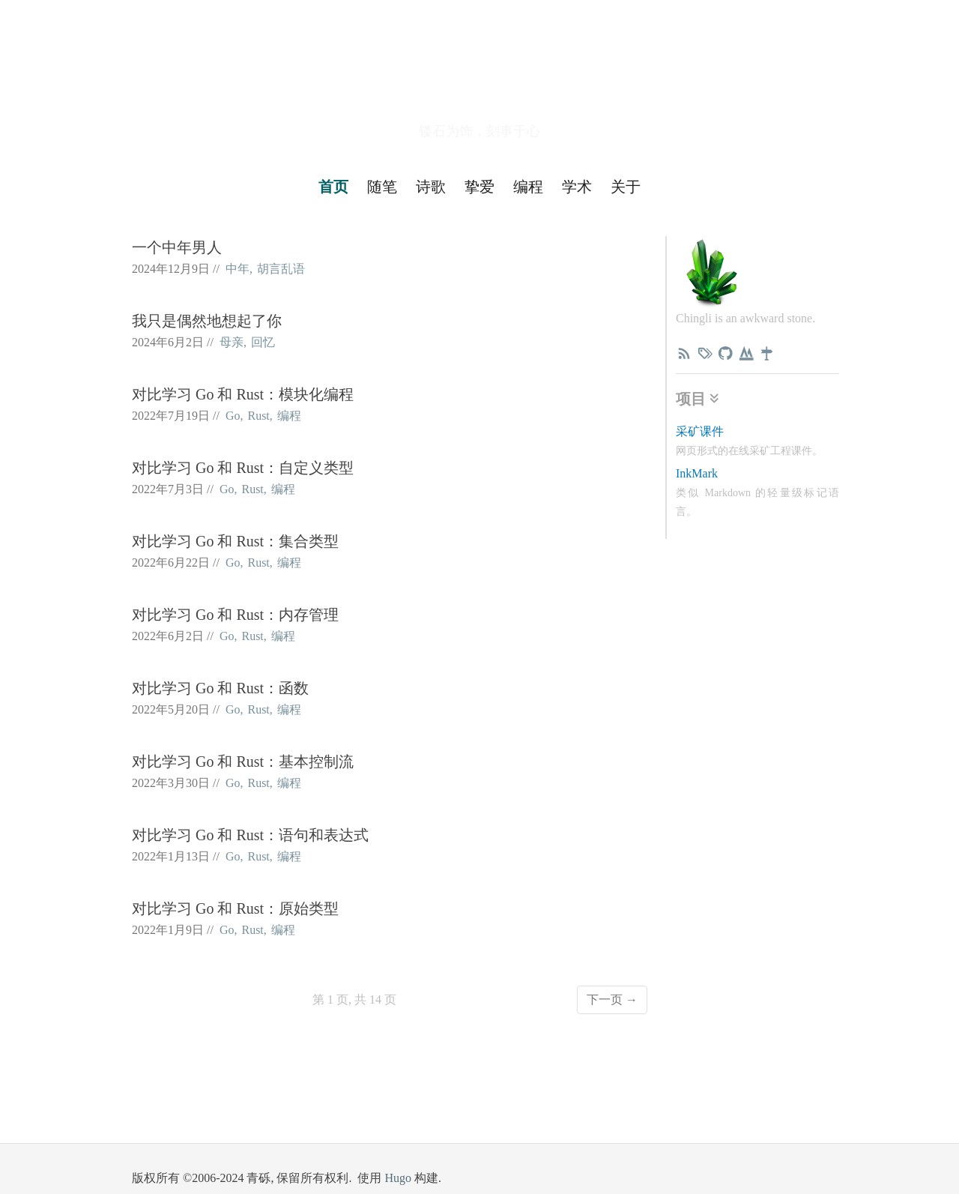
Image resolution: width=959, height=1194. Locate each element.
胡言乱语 (281, 268)
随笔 (382, 186)
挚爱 (479, 186)
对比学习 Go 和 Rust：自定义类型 (243, 467)
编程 (528, 186)
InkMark (697, 473)
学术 (577, 186)
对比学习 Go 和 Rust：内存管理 (235, 614)
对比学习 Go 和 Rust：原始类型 (235, 908)
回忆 (263, 342)
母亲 (231, 342)
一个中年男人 (177, 247)
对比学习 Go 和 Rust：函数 (220, 688)
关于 (626, 186)
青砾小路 (479, 77)
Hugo (397, 1178)
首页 (333, 186)
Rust (258, 415)
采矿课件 (700, 431)
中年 (237, 268)
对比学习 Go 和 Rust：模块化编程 (243, 394)
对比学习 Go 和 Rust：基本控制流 (243, 761)
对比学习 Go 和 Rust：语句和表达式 (250, 835)
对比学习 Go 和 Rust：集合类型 (235, 541)
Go (233, 415)
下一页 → (612, 999)
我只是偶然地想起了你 (207, 321)
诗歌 (431, 186)
